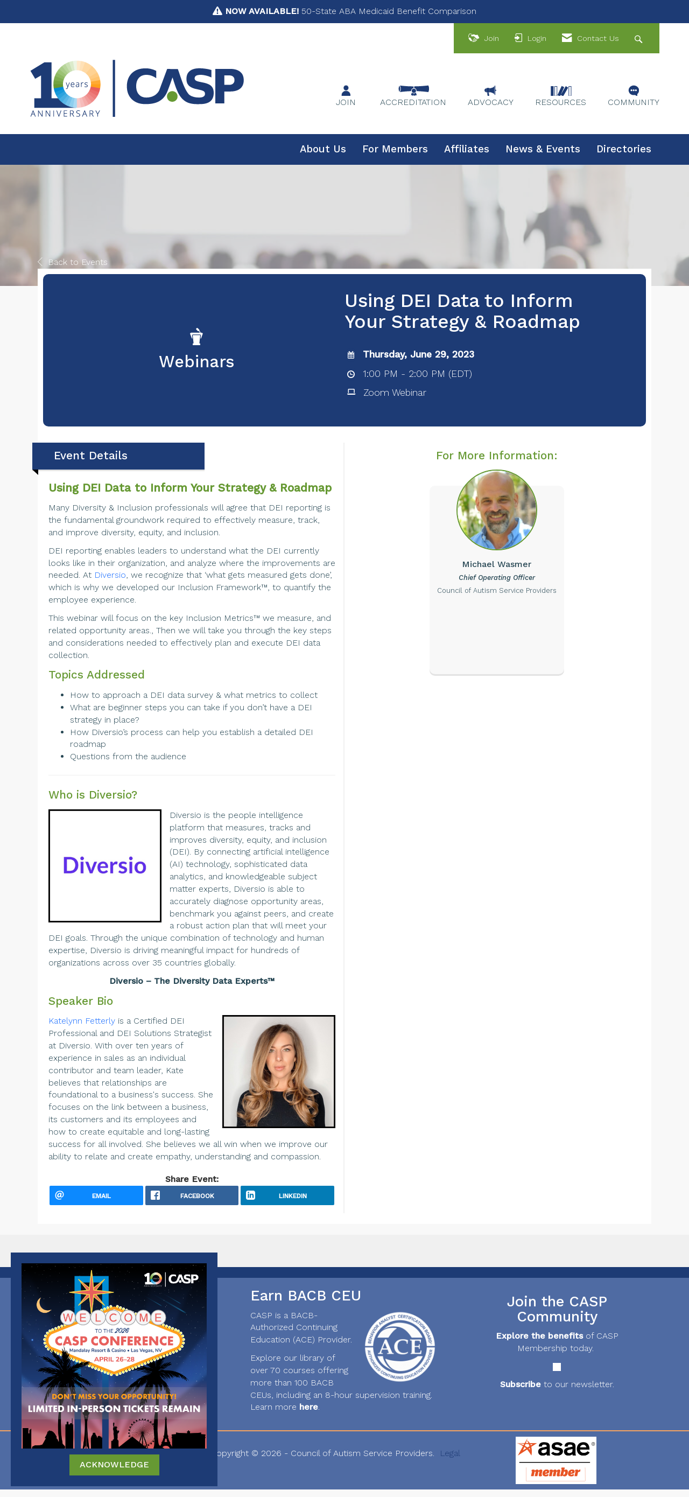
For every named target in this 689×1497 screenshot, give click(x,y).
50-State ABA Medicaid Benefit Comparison (350, 11)
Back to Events (73, 262)
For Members (395, 149)
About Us (323, 149)
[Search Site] (640, 38)
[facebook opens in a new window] (192, 1199)
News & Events (542, 149)
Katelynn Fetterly (83, 1021)
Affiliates (466, 149)
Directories (623, 149)
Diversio (110, 575)
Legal (450, 1461)
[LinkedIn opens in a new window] (287, 1199)
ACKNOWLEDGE (114, 1464)
